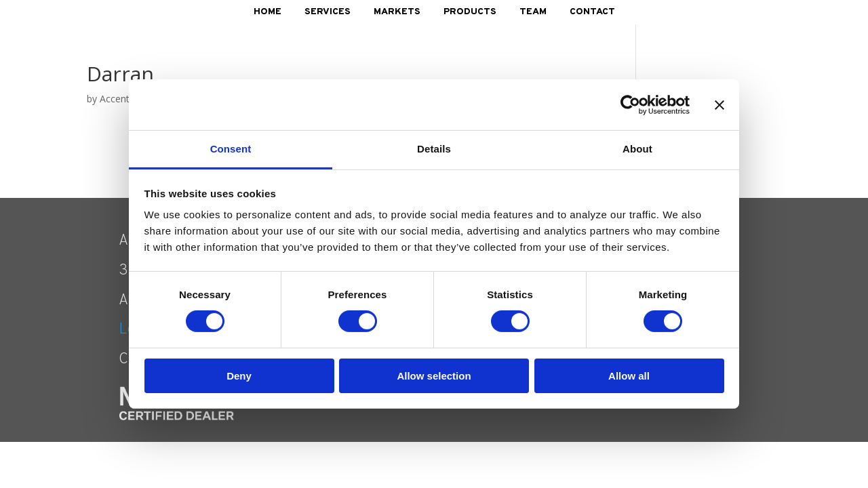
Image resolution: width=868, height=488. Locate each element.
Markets (397, 12)
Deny (239, 376)
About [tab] (637, 149)
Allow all (629, 376)
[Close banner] (719, 104)
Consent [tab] (231, 149)
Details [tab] (434, 149)
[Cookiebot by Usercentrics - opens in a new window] (630, 104)
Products (469, 12)
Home (267, 12)
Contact (592, 12)
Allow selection (434, 376)
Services (327, 12)
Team (533, 12)
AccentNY (121, 98)
